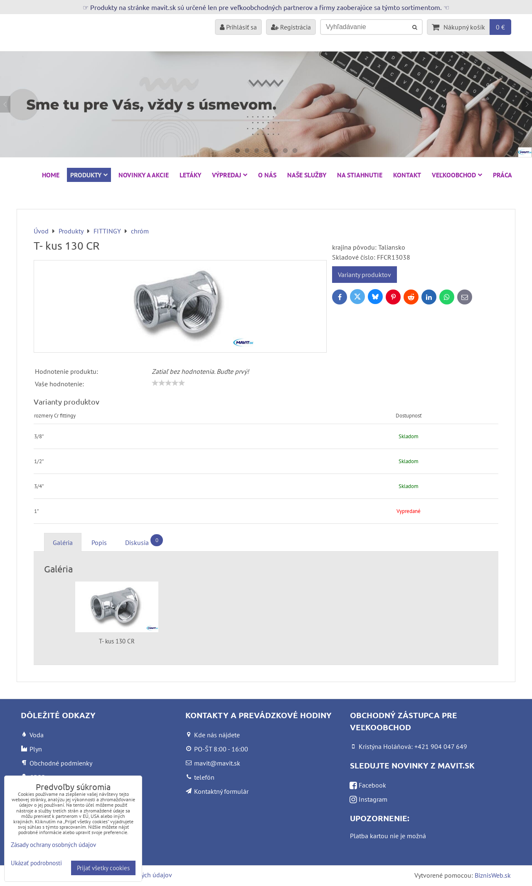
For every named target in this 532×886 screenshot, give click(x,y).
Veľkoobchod (457, 175)
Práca (502, 175)
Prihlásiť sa (238, 27)
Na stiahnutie (359, 175)
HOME (50, 175)
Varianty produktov (364, 274)
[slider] (168, 383)
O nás (267, 175)
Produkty (89, 175)
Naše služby (306, 175)
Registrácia (291, 27)
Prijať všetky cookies (103, 868)
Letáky (190, 175)
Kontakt (407, 175)
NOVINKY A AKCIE (143, 175)
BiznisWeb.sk (493, 875)
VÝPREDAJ (229, 175)
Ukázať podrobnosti (36, 863)
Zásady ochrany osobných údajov (53, 845)
